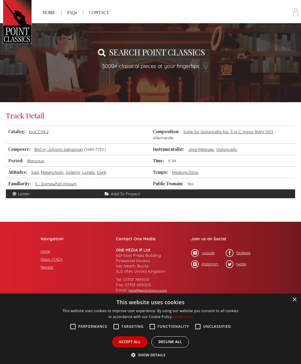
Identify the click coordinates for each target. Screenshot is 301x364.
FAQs (72, 12)
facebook (238, 253)
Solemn (73, 172)
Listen (20, 193)
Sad (35, 172)
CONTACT (99, 12)
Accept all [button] (130, 341)
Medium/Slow (185, 172)
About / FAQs (51, 259)
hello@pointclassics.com (147, 290)
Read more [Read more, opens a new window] (183, 316)
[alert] (150, 329)
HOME (49, 12)
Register (47, 267)
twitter (236, 264)
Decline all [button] (170, 341)
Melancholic (52, 172)
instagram (204, 264)
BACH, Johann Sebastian (58, 149)
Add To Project (122, 193)
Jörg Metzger (201, 149)
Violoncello (226, 149)
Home (45, 251)
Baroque (35, 160)
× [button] (294, 300)
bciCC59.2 (39, 131)
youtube (203, 253)
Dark (101, 172)
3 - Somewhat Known (55, 183)
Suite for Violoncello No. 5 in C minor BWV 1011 (228, 131)
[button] (150, 354)
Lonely (88, 172)
